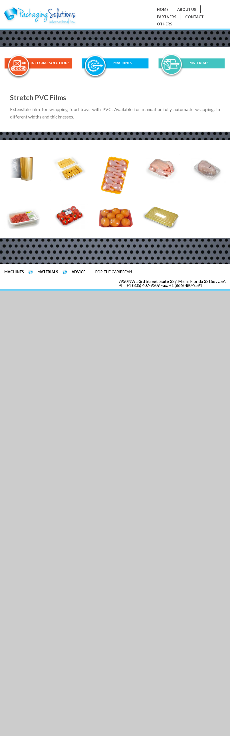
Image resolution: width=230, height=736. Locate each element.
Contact (194, 17)
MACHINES (123, 63)
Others (164, 24)
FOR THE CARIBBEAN (113, 272)
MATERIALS (199, 63)
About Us (186, 9)
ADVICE (78, 272)
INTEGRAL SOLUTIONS (50, 63)
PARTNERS (166, 17)
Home (162, 9)
